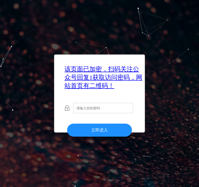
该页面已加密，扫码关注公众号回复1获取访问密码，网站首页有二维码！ (103, 77)
